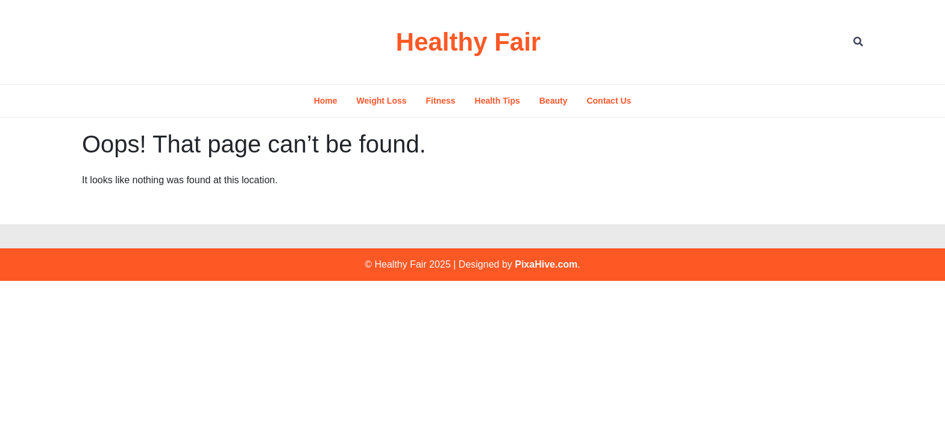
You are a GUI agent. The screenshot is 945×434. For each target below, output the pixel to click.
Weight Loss (382, 100)
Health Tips (497, 100)
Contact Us (608, 100)
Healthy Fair (468, 42)
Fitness (441, 100)
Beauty (553, 100)
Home (326, 100)
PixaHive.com (546, 264)
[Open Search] (858, 42)
